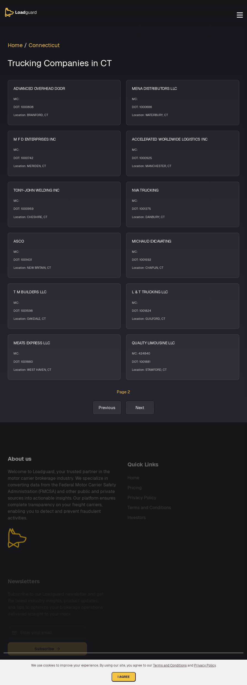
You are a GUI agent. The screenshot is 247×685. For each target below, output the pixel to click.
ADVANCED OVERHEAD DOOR (39, 88)
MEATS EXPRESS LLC (31, 342)
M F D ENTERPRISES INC (34, 139)
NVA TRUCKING (145, 190)
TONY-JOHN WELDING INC (36, 190)
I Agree (124, 677)
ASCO (18, 241)
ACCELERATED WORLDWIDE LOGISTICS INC (170, 139)
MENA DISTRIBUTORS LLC (154, 88)
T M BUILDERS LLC (29, 291)
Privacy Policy (141, 505)
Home (15, 45)
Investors (136, 525)
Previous (107, 407)
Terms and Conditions (149, 515)
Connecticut (44, 45)
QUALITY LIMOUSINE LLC (153, 342)
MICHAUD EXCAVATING (151, 241)
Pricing (134, 495)
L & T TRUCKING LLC (150, 291)
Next (139, 407)
